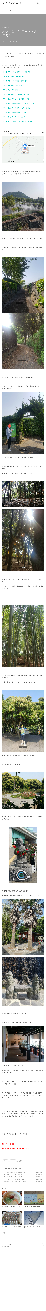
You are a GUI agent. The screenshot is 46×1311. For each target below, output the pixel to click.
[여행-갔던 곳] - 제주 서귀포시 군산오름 (14, 112)
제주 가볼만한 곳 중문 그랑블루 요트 (14, 1239)
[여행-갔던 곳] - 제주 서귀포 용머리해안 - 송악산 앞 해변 (19, 103)
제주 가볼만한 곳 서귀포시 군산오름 (14, 1242)
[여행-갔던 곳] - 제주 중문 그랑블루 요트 (14, 117)
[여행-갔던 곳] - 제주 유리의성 (11, 90)
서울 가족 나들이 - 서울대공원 (12, 1235)
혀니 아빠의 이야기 (13, 3)
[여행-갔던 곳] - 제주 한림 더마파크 (12, 85)
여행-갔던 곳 (8, 1229)
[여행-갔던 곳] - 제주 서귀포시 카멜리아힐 (14, 81)
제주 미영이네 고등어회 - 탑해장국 (13, 1237)
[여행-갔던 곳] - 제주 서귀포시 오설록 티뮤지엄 (16, 108)
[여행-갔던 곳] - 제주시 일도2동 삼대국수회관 (15, 94)
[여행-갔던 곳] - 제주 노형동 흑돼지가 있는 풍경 (16, 72)
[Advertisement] (23, 618)
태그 (9, 11)
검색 (38, 3)
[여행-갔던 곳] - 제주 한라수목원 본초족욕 (14, 76)
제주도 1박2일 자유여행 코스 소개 (13, 1232)
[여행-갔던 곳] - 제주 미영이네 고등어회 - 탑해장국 (17, 121)
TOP (42, 1305)
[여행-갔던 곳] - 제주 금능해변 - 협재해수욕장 (15, 99)
